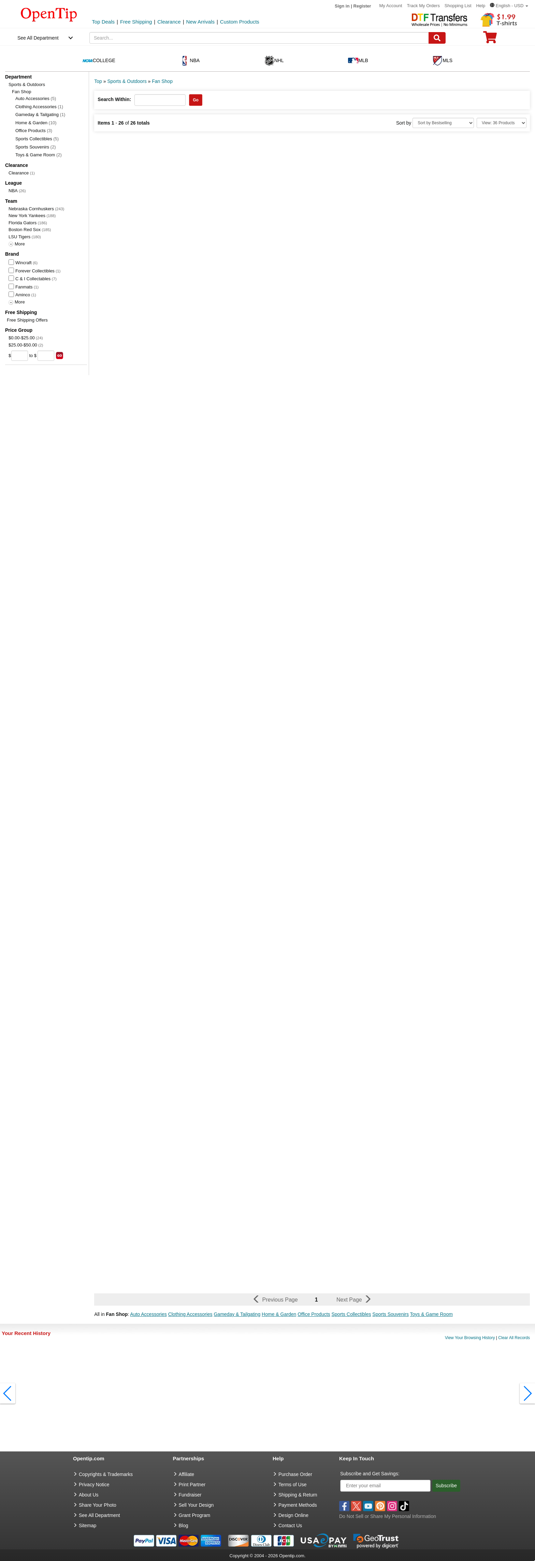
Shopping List (458, 5)
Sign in (342, 6)
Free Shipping (136, 22)
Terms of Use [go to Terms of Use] (292, 1484)
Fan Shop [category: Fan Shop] (162, 81)
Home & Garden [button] (279, 1314)
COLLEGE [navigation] (99, 61)
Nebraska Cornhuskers (31, 208)
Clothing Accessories (39, 106)
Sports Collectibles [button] (351, 1314)
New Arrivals (200, 22)
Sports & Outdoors (27, 84)
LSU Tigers (19, 236)
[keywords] (259, 38)
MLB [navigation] (358, 61)
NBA (13, 190)
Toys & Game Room (38, 154)
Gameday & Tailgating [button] (237, 1314)
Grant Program (195, 1515)
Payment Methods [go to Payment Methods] (297, 1505)
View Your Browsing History (470, 1337)
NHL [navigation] (274, 61)
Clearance (168, 22)
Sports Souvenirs (35, 147)
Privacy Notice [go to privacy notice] (94, 1484)
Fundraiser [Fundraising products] (190, 1495)
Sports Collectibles (37, 138)
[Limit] (501, 123)
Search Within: (114, 99)
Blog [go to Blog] (183, 1525)
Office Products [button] (314, 1314)
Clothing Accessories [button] (190, 1314)
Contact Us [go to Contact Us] (290, 1525)
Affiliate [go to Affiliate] (186, 1474)
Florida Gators (23, 222)
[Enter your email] (385, 1486)
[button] (509, 5)
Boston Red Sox (25, 229)
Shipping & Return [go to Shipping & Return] (297, 1495)
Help (480, 5)
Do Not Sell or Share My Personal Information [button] (387, 1516)
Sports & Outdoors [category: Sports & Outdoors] (126, 81)
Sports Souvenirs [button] (390, 1314)
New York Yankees (27, 215)
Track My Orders (423, 5)
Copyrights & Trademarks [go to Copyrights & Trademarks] (106, 1474)
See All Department (38, 38)
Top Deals (103, 22)
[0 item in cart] (490, 39)
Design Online (293, 1515)
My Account (390, 5)
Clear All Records (514, 1337)
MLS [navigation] (442, 61)
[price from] (19, 356)
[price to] (46, 356)
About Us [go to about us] (89, 1495)
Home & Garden (36, 122)
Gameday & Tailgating (40, 114)
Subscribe (446, 1485)
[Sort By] (443, 123)
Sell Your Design (196, 1505)
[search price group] (59, 355)
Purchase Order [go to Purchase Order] (295, 1474)
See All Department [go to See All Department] (99, 1515)
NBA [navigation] (189, 61)
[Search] (437, 38)
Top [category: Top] (98, 81)
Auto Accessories (35, 98)
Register (362, 6)
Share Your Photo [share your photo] (97, 1505)
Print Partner (192, 1484)
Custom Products (239, 22)
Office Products (33, 130)
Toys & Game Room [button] (431, 1314)
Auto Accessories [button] (148, 1314)
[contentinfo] (49, 14)
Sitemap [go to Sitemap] (87, 1525)
